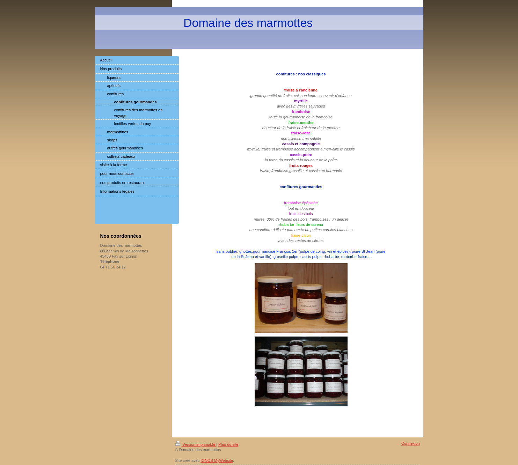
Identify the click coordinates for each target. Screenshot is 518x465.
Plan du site (228, 444)
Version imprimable (196, 444)
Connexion (410, 443)
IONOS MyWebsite (216, 460)
